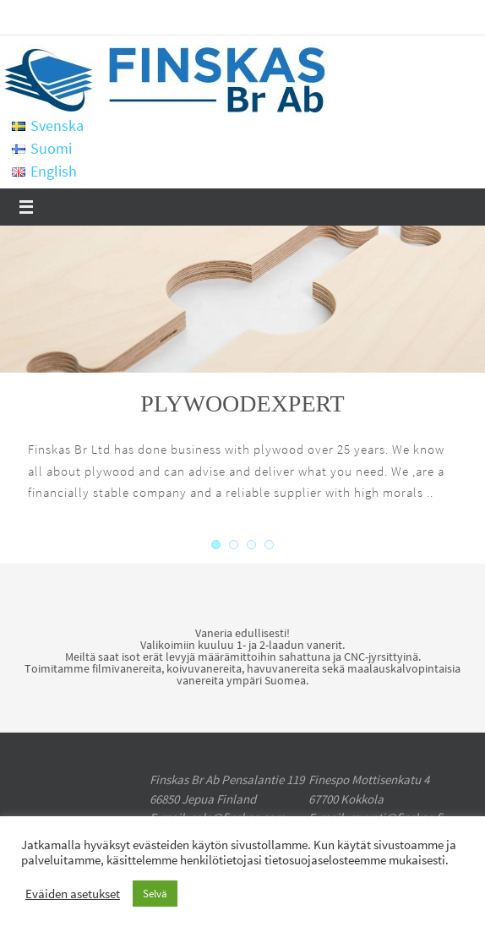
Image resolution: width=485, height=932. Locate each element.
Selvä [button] (155, 893)
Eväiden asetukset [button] (72, 894)
